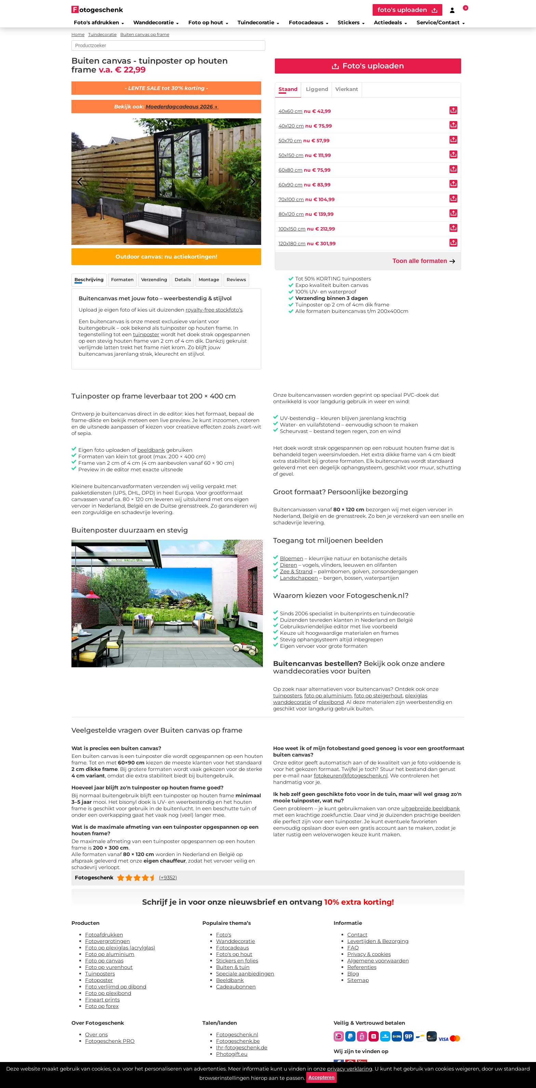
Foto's (223, 939)
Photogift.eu (231, 1058)
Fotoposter (99, 984)
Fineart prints (102, 1004)
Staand (288, 96)
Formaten (122, 284)
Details (183, 284)
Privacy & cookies (369, 958)
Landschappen (299, 582)
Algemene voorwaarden (378, 965)
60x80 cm (291, 177)
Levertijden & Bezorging (377, 945)
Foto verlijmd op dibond (115, 991)
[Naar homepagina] (97, 9)
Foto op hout (206, 25)
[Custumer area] (452, 10)
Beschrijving (89, 284)
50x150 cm (291, 162)
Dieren (288, 569)
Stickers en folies (237, 965)
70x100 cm (291, 206)
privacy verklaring (349, 1066)
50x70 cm (290, 147)
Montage (209, 284)
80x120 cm (291, 221)
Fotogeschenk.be (238, 1045)
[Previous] (80, 186)
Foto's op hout (234, 958)
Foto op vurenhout (109, 971)
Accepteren (321, 1076)
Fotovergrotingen (107, 945)
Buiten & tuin (233, 971)
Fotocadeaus (308, 25)
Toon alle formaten (424, 268)
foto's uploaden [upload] (407, 10)
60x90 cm (291, 191)
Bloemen (291, 563)
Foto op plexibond (108, 997)
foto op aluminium (328, 700)
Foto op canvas (104, 965)
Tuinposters (100, 978)
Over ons (96, 1039)
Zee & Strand (296, 576)
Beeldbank (230, 984)
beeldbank (151, 454)
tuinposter (146, 339)
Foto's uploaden (368, 71)
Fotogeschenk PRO (110, 1045)
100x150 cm (292, 236)
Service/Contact (444, 25)
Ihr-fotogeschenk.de (241, 1052)
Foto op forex (102, 1010)
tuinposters (287, 700)
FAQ (353, 952)
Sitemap (358, 984)
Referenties (361, 971)
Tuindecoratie (257, 25)
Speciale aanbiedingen (245, 978)
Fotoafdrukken (104, 939)
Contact (357, 939)
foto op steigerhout (378, 700)
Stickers (351, 25)
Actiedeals (392, 25)
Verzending (154, 284)
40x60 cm (291, 118)
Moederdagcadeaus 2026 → (182, 111)
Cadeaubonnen (236, 991)
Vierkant (346, 96)
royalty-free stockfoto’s (214, 314)
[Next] (252, 186)
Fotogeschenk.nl (237, 1039)
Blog (353, 978)
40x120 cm (291, 133)
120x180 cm (292, 250)
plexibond (331, 706)
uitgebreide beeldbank (430, 813)
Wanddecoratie (152, 25)
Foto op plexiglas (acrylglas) (120, 952)
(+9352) (168, 882)
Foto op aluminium (109, 958)
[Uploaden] (453, 117)
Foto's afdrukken (95, 25)
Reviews (236, 284)
